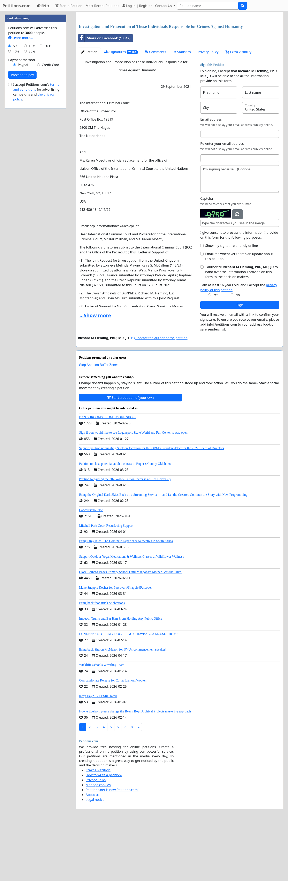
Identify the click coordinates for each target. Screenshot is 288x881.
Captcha (206, 256)
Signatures (121, 109)
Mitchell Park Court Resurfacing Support (106, 583)
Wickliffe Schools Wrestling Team (101, 722)
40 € (16, 174)
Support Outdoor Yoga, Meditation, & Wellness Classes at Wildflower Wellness (131, 614)
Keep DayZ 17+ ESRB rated (98, 753)
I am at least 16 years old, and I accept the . (238, 345)
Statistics (182, 109)
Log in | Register (137, 5)
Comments (155, 109)
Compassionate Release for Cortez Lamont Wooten (112, 738)
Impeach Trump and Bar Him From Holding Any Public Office (120, 676)
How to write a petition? (104, 832)
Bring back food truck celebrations (102, 660)
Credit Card (50, 188)
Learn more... (20, 160)
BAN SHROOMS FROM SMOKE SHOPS (107, 474)
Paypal (23, 188)
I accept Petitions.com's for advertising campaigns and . (36, 215)
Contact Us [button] (164, 5)
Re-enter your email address (222, 201)
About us (92, 852)
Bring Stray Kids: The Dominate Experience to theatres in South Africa (126, 598)
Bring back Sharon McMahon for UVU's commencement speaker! (122, 707)
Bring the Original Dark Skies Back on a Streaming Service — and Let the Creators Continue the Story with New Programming (163, 552)
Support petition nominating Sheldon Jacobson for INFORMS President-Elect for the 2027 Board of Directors (151, 505)
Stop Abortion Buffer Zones (99, 422)
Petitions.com (16, 5)
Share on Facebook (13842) (104, 95)
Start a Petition (68, 5)
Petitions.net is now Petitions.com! (112, 847)
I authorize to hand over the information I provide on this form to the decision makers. (241, 329)
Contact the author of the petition (159, 395)
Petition (89, 109)
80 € (32, 174)
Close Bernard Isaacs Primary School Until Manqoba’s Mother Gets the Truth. (130, 629)
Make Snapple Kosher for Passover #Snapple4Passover (115, 645)
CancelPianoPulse (91, 567)
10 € (32, 169)
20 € (47, 169)
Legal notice (95, 857)
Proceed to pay (22, 198)
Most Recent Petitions (102, 5)
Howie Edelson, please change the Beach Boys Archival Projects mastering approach (135, 768)
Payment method (21, 183)
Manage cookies (98, 842)
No (237, 352)
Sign (239, 362)
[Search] (207, 6)
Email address (211, 176)
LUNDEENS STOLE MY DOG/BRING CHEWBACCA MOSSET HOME (128, 691)
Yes (215, 352)
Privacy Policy (208, 109)
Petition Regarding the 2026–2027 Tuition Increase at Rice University (125, 536)
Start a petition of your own (130, 455)
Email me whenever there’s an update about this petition (239, 313)
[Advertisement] (179, 47)
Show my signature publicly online (231, 303)
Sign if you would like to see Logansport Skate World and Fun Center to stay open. (133, 490)
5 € (15, 169)
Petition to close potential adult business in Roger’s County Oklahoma (125, 521)
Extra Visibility (238, 109)
